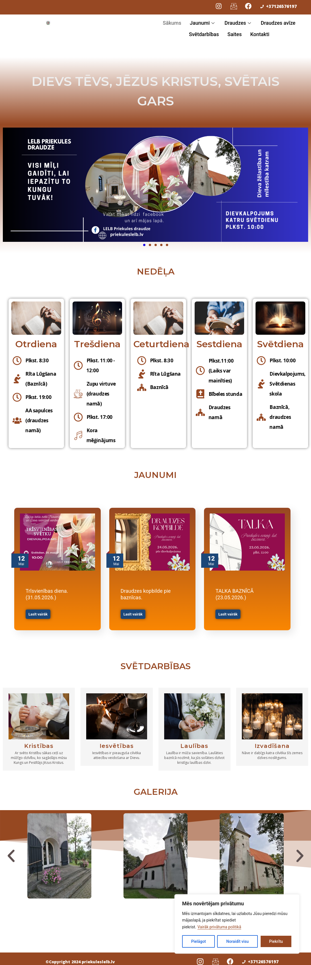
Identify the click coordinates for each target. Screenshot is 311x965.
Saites (234, 34)
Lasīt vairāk (38, 614)
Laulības (194, 742)
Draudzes (238, 23)
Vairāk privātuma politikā (219, 927)
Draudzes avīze (278, 23)
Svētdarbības (204, 34)
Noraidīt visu (237, 941)
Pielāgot (198, 941)
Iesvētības (117, 742)
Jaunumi (203, 23)
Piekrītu (276, 941)
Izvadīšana (272, 742)
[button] (11, 852)
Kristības (39, 742)
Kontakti (259, 34)
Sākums (172, 23)
